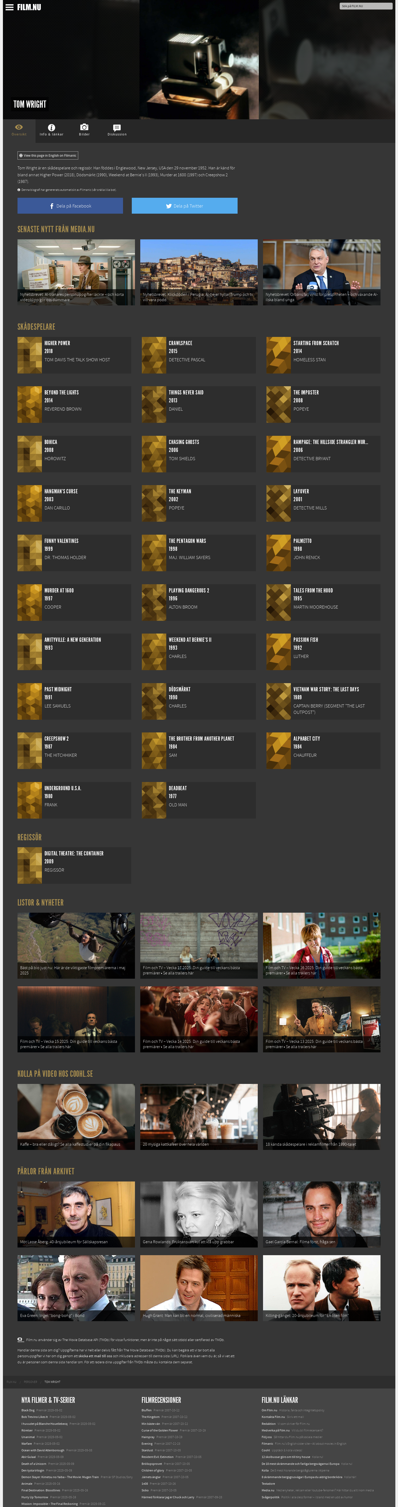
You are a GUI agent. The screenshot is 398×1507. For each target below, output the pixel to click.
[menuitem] (11, 1362)
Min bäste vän (151, 1404)
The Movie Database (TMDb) (144, 1330)
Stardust (147, 1430)
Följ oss (267, 1417)
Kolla (265, 1450)
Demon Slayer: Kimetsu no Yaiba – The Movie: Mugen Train (60, 1457)
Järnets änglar (151, 1457)
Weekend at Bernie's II (128, 175)
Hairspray (148, 1417)
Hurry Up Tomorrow (34, 1477)
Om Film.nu (269, 1390)
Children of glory (153, 1450)
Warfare (26, 1424)
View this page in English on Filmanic (47, 155)
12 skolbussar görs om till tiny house (286, 1437)
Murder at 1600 (173, 175)
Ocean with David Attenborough (42, 1430)
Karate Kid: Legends (34, 1497)
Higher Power (51, 175)
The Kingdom (151, 1397)
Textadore (268, 1464)
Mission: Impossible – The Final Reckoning (49, 1484)
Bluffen (147, 1390)
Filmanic (267, 1424)
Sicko (145, 1471)
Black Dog (27, 1390)
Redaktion (269, 1404)
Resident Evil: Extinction (158, 1437)
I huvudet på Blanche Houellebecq (44, 1404)
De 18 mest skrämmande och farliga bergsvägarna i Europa (300, 1444)
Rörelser (27, 1410)
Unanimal (28, 1417)
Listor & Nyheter (41, 899)
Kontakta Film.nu (273, 1397)
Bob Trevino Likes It (34, 1397)
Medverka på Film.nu (276, 1410)
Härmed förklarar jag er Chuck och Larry (168, 1477)
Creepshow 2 (216, 175)
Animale (26, 1464)
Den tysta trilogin (32, 1450)
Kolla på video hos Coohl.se (55, 1064)
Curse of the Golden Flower (160, 1410)
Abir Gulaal (28, 1437)
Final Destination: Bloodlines (40, 1471)
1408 (145, 1464)
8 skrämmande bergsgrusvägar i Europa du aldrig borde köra (302, 1457)
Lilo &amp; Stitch (32, 1490)
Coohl (266, 1430)
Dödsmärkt (85, 175)
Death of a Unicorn (33, 1444)
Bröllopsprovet (152, 1444)
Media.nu (268, 1471)
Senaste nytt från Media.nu (56, 229)
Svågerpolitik (270, 1477)
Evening (147, 1424)
